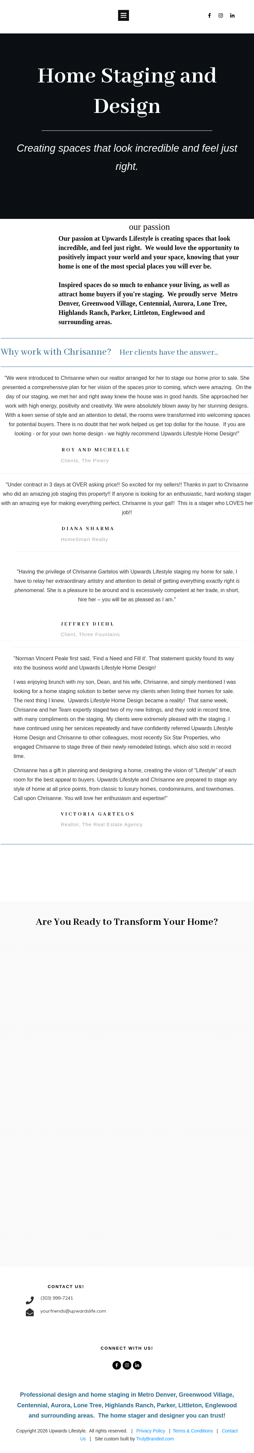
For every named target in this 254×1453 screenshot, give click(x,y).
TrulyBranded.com (155, 1438)
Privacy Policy (150, 1430)
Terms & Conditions (193, 1430)
